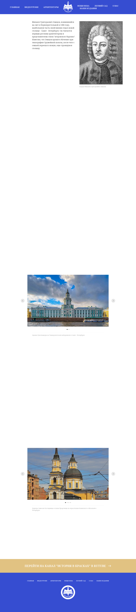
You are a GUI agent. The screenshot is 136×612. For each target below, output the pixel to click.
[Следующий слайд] (113, 301)
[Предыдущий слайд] (23, 301)
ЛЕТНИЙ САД (100, 6)
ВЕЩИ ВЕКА (83, 6)
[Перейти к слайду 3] (68, 502)
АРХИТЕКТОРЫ (51, 7)
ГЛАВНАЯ (14, 7)
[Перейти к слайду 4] (70, 502)
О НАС (116, 6)
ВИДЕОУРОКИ (31, 7)
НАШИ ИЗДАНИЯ (88, 8)
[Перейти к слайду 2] (68, 329)
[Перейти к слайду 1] (67, 329)
